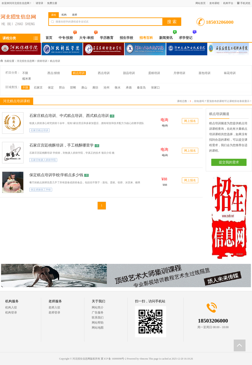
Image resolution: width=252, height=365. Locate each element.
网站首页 (201, 3)
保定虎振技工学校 (41, 189)
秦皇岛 (141, 87)
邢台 (62, 87)
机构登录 (11, 312)
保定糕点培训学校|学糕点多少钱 (56, 175)
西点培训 (104, 73)
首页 (49, 38)
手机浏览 (245, 3)
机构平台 (228, 3)
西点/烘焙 (53, 73)
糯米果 (26, 78)
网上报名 (190, 121)
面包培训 (204, 73)
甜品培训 (129, 73)
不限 (25, 73)
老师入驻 (54, 307)
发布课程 (214, 3)
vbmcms (143, 358)
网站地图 (98, 327)
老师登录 (54, 312)
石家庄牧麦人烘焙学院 (43, 160)
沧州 (106, 87)
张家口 (155, 87)
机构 (64, 14)
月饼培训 (179, 73)
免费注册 (52, 3)
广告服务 (98, 312)
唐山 (84, 87)
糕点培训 (55, 61)
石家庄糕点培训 (39, 130)
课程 (53, 14)
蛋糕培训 (154, 73)
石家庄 (38, 87)
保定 (51, 87)
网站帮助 (98, 322)
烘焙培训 (42, 61)
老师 (74, 14)
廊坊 (95, 87)
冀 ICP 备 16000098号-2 (113, 358)
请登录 (39, 3)
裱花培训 (230, 73)
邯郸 (73, 87)
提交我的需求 (229, 162)
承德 (129, 87)
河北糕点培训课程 (16, 101)
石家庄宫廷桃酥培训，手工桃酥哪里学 (61, 145)
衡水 (118, 87)
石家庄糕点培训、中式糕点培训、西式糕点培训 (69, 116)
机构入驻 (11, 307)
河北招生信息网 (25, 61)
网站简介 (98, 307)
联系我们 (98, 317)
